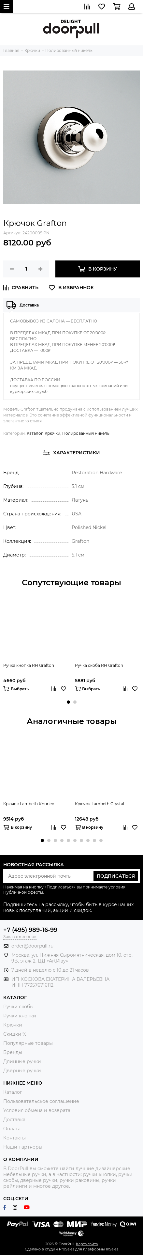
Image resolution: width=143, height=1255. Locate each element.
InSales (112, 1249)
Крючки (52, 433)
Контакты (14, 1138)
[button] (68, 702)
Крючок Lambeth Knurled (28, 803)
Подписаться (116, 876)
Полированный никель (85, 433)
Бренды (12, 1052)
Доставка (14, 1119)
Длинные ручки (22, 1061)
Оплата (12, 1129)
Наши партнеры (22, 1147)
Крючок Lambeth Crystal (99, 803)
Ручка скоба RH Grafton (99, 665)
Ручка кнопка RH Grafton (28, 665)
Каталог (35, 433)
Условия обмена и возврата (36, 1110)
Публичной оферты (23, 892)
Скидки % (14, 1034)
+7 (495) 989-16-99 (30, 929)
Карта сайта (87, 1244)
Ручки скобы (18, 1007)
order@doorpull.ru (32, 946)
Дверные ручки (22, 1071)
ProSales (66, 1249)
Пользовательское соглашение (41, 1101)
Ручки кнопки (19, 1016)
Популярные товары (28, 1043)
